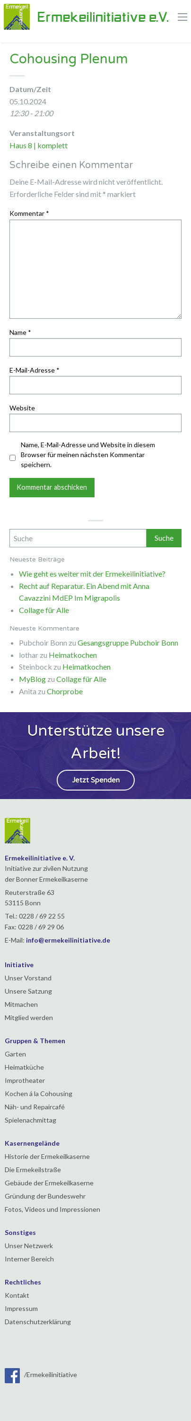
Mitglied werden (29, 1017)
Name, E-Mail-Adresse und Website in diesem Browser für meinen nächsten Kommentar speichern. (88, 454)
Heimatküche (24, 1067)
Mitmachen (21, 1004)
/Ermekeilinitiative (41, 1374)
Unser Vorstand (28, 978)
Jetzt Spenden (96, 780)
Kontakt (17, 1295)
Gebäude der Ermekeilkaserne (49, 1183)
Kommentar (29, 213)
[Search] (78, 538)
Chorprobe (65, 691)
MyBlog (32, 678)
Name (20, 332)
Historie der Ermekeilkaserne (47, 1156)
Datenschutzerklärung (38, 1322)
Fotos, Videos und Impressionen (52, 1209)
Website (22, 408)
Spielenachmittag (30, 1120)
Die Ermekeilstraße (33, 1170)
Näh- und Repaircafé (35, 1107)
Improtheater (25, 1080)
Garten (15, 1054)
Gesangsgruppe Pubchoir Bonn (128, 642)
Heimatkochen (73, 654)
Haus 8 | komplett (38, 145)
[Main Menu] (182, 17)
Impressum (21, 1308)
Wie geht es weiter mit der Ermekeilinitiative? (92, 573)
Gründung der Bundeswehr (45, 1196)
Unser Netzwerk (29, 1246)
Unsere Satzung (28, 991)
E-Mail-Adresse (34, 370)
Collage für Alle (44, 609)
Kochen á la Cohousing (38, 1093)
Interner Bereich (29, 1259)
